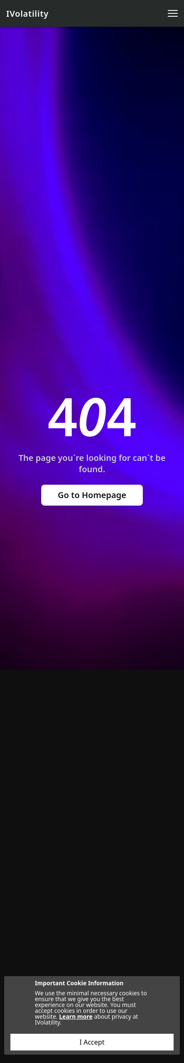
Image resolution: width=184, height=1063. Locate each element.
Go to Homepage (92, 495)
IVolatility (27, 13)
